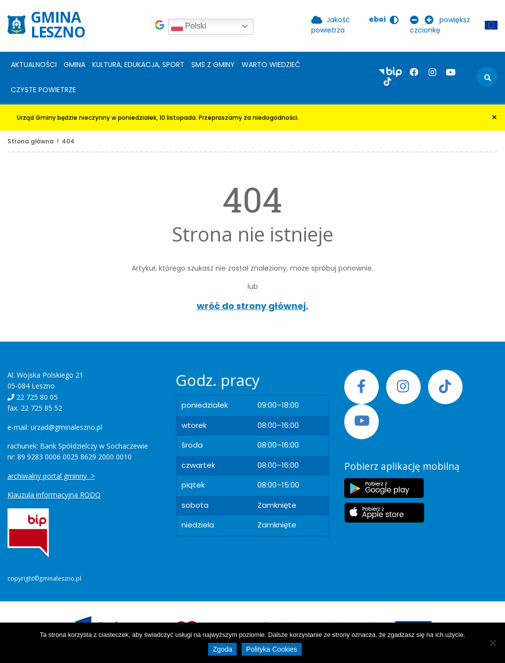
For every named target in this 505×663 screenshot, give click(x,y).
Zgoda (222, 649)
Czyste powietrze (43, 90)
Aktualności (34, 65)
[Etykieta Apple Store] (384, 513)
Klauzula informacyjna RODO (54, 494)
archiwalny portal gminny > (51, 476)
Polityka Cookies (271, 649)
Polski (188, 27)
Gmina (74, 65)
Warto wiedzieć (271, 65)
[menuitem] (33, 64)
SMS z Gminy (213, 65)
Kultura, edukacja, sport (138, 65)
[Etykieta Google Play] (384, 488)
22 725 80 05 (37, 397)
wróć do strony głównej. (252, 306)
